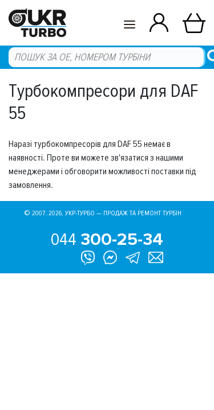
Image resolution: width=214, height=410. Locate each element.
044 (107, 239)
